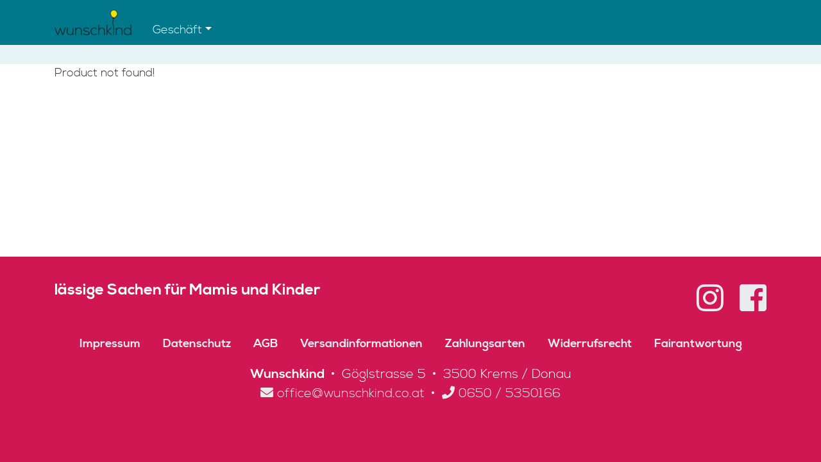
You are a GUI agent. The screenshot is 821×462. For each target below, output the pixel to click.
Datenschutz (197, 343)
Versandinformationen (361, 343)
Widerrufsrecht (590, 343)
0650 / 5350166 (501, 394)
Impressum (110, 343)
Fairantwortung (698, 343)
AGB (265, 343)
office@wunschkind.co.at (342, 394)
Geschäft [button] (177, 29)
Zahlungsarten (485, 343)
